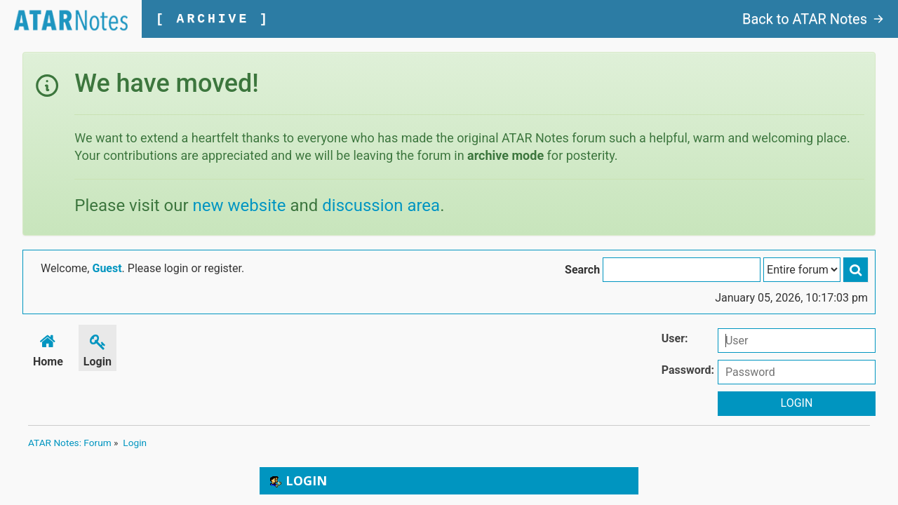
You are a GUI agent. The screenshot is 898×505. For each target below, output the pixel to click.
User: (675, 338)
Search (582, 269)
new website (239, 205)
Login (97, 348)
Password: (688, 370)
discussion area (381, 205)
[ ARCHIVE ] (213, 19)
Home (48, 348)
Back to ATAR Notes (813, 19)
